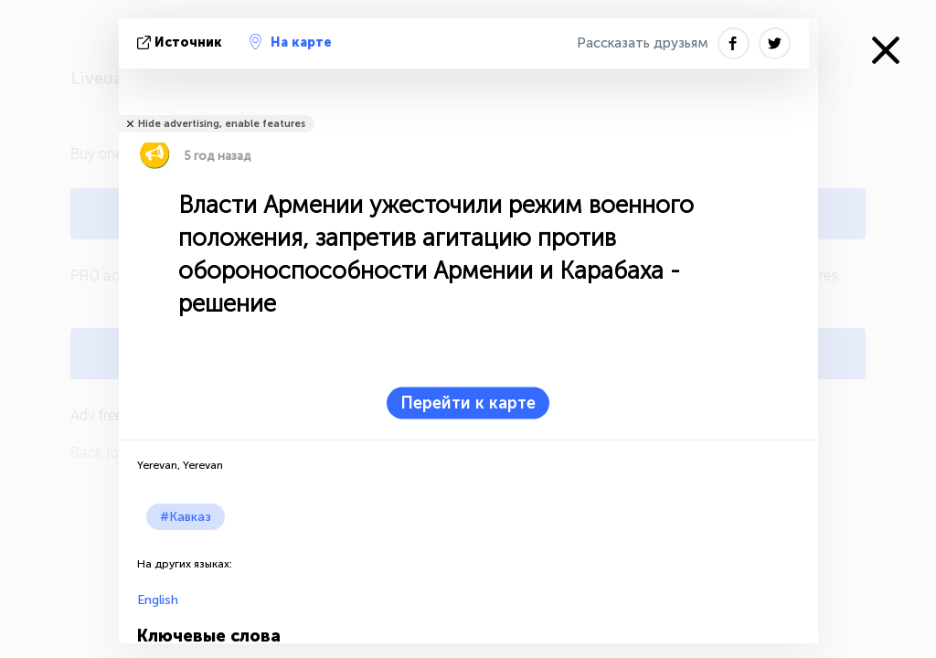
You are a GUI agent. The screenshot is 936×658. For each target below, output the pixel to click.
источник (181, 42)
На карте (291, 42)
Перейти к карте (468, 403)
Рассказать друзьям (642, 43)
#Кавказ (185, 517)
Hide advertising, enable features (221, 124)
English (157, 600)
